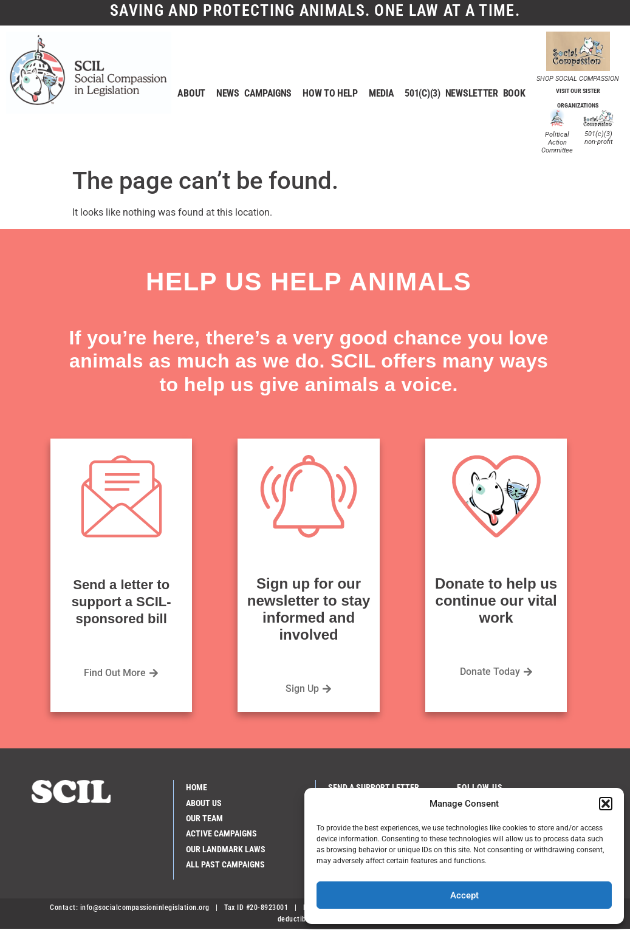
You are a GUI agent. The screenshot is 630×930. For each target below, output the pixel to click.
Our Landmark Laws (225, 850)
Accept (464, 895)
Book (514, 94)
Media (384, 94)
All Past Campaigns (225, 865)
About (194, 94)
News (227, 94)
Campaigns (271, 94)
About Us (204, 804)
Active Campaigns (221, 834)
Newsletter (471, 94)
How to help (333, 94)
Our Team (204, 819)
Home (196, 788)
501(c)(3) (422, 94)
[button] (606, 804)
